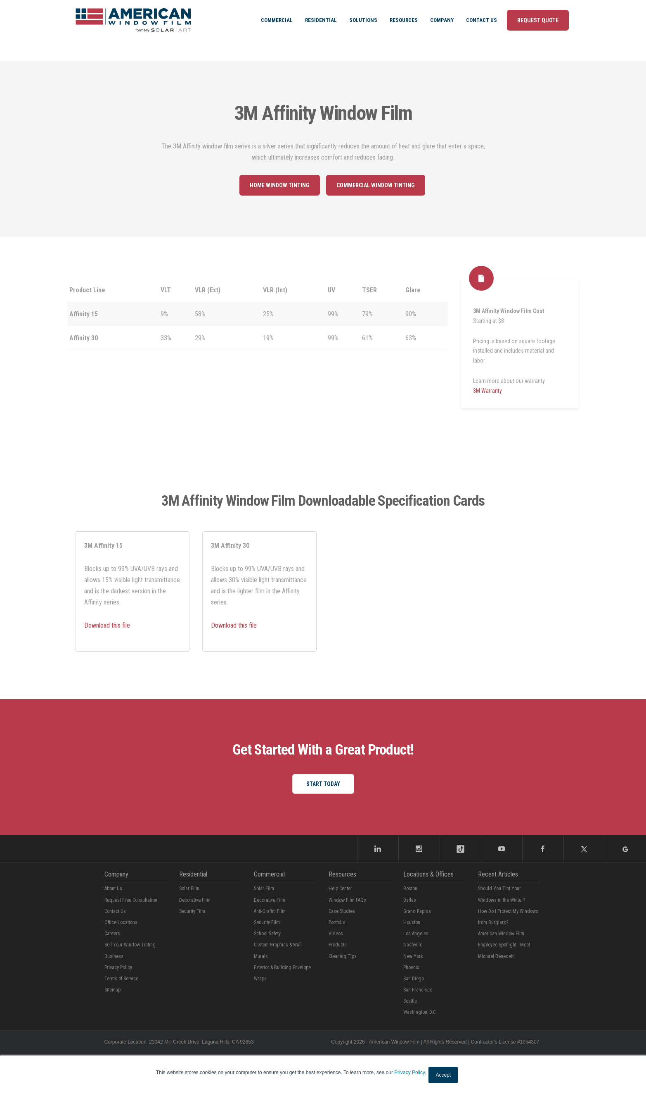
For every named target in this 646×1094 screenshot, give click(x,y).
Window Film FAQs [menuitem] (347, 900)
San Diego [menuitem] (413, 979)
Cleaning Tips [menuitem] (343, 956)
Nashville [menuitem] (412, 945)
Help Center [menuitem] (340, 888)
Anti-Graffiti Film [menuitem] (270, 911)
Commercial (269, 874)
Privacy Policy (409, 1072)
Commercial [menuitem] (277, 20)
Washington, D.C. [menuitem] (420, 1012)
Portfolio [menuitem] (337, 922)
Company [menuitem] (442, 20)
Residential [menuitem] (321, 20)
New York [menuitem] (413, 956)
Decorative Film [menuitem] (195, 900)
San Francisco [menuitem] (417, 990)
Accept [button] (443, 1075)
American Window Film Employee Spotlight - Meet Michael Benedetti (504, 945)
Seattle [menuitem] (410, 1001)
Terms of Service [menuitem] (121, 979)
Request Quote (537, 20)
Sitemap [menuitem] (112, 990)
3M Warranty (487, 390)
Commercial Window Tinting (375, 185)
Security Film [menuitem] (192, 911)
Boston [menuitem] (410, 888)
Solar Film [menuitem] (189, 888)
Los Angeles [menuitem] (415, 933)
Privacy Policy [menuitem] (118, 967)
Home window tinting (280, 185)
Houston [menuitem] (411, 922)
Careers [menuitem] (112, 933)
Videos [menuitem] (336, 933)
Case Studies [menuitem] (342, 911)
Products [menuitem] (338, 945)
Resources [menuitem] (404, 20)
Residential (193, 874)
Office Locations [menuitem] (120, 922)
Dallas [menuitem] (409, 900)
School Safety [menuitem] (267, 933)
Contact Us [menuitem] (481, 20)
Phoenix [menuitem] (411, 967)
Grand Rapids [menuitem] (417, 911)
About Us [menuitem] (113, 888)
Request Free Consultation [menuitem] (130, 900)
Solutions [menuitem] (363, 20)
